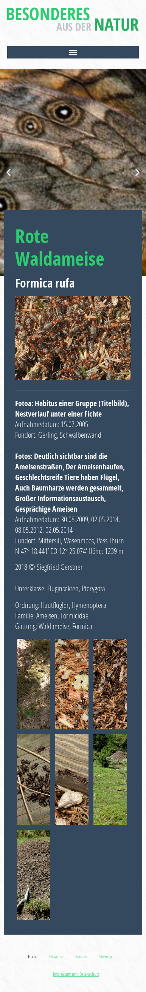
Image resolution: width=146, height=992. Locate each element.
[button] (72, 52)
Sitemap (105, 956)
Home (32, 956)
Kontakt (81, 956)
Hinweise (56, 956)
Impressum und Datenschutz (76, 973)
